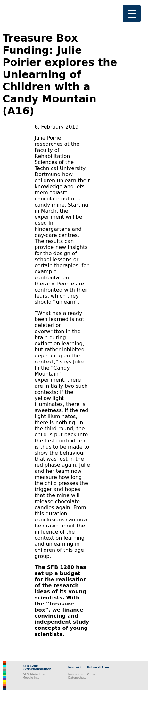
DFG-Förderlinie (33, 674)
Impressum (76, 674)
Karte (91, 674)
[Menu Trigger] (132, 13)
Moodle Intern (32, 677)
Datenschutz (77, 677)
